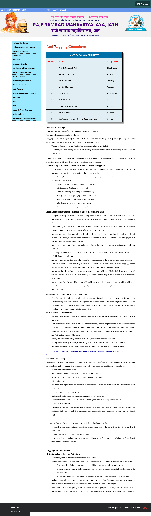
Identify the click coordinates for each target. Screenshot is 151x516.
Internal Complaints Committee (24, 93)
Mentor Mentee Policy (21, 85)
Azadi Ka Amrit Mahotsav (22, 110)
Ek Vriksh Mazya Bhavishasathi (24, 118)
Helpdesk (16, 97)
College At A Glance (20, 43)
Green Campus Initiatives (22, 81)
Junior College (18, 114)
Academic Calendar (20, 64)
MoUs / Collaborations (21, 76)
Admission (17, 56)
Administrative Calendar (22, 72)
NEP (14, 102)
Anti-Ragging (18, 89)
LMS (14, 106)
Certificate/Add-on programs (24, 68)
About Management (20, 51)
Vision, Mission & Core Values (24, 47)
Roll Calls (16, 60)
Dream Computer (131, 507)
